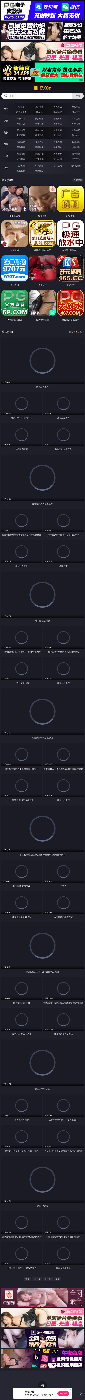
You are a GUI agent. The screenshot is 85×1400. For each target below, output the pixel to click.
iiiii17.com (42, 88)
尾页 (57, 1278)
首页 (27, 1278)
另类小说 (39, 158)
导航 (6, 167)
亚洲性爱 (21, 130)
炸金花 (39, 111)
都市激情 (21, 153)
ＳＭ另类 (76, 123)
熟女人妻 (21, 123)
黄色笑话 (58, 158)
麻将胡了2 (21, 111)
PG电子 (21, 106)
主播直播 (58, 123)
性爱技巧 (76, 158)
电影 (6, 132)
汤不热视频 (76, 165)
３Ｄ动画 (76, 118)
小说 (6, 156)
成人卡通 (58, 130)
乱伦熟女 (58, 135)
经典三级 (39, 135)
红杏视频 (21, 170)
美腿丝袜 (21, 147)
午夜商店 (39, 165)
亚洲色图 (39, 142)
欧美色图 (58, 142)
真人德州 (39, 106)
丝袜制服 (39, 123)
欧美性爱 (76, 130)
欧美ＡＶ (58, 118)
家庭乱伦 (39, 153)
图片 (6, 144)
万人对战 (58, 106)
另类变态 (76, 135)
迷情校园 (21, 158)
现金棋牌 (58, 111)
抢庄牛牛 (76, 111)
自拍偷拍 (39, 118)
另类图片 (76, 147)
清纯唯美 (39, 147)
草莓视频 (58, 165)
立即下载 (63, 1393)
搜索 (78, 95)
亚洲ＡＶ (21, 118)
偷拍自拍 (39, 130)
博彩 (6, 108)
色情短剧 (39, 170)
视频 (6, 120)
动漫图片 (76, 142)
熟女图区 (58, 147)
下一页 (48, 1278)
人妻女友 (58, 153)
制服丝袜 (21, 135)
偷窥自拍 (21, 142)
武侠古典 (76, 153)
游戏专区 (76, 106)
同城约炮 (21, 165)
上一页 (37, 1278)
